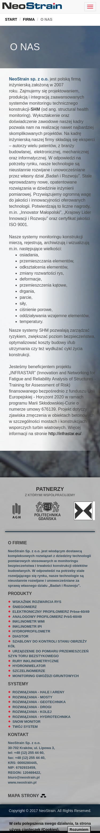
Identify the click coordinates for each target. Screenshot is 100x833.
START (11, 19)
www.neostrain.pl (22, 782)
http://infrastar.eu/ (64, 433)
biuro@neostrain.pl (24, 777)
